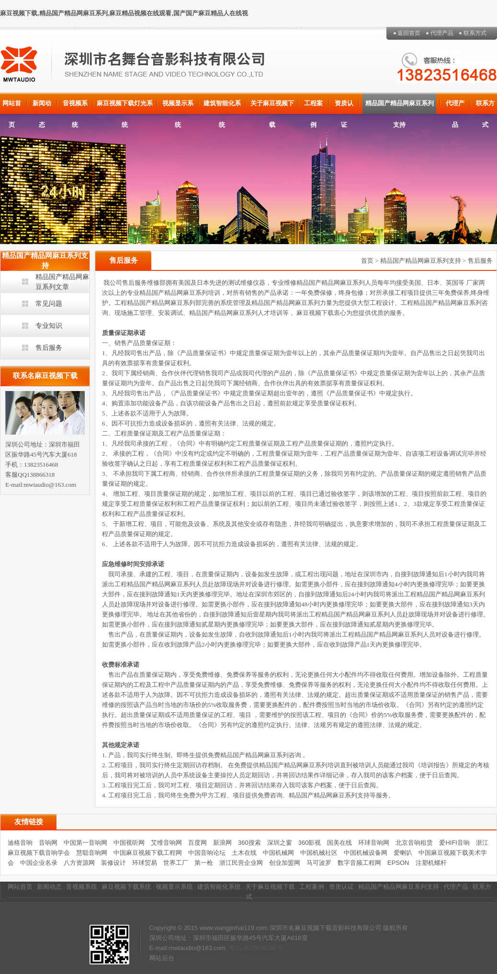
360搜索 (249, 842)
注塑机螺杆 (431, 862)
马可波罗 (318, 862)
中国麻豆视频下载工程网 (147, 852)
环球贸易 (144, 862)
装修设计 (113, 862)
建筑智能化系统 (222, 107)
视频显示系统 (177, 107)
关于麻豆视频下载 (272, 107)
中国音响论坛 (207, 852)
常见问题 (48, 303)
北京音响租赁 (414, 842)
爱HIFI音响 (454, 842)
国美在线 (339, 842)
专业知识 (48, 325)
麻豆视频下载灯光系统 (125, 107)
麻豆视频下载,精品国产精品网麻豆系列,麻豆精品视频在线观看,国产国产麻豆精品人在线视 (124, 13)
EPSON (398, 862)
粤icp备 (239, 948)
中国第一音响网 (85, 842)
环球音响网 (373, 842)
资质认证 (344, 107)
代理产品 (441, 33)
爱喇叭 (403, 852)
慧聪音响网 (91, 852)
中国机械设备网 (365, 852)
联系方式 (474, 33)
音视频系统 (75, 107)
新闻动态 (42, 107)
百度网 (197, 842)
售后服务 (48, 347)
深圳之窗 (279, 842)
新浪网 (222, 842)
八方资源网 (79, 862)
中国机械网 (278, 852)
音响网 (48, 842)
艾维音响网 (166, 842)
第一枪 (203, 862)
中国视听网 (129, 842)
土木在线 (244, 852)
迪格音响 (20, 842)
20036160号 (266, 948)
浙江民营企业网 (241, 862)
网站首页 (11, 107)
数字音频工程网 (359, 862)
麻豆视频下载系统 (126, 886)
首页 (367, 260)
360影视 (309, 842)
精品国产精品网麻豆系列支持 (399, 107)
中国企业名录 (38, 862)
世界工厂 (175, 862)
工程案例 (313, 107)
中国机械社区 (319, 852)
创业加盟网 (284, 862)
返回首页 (408, 33)
